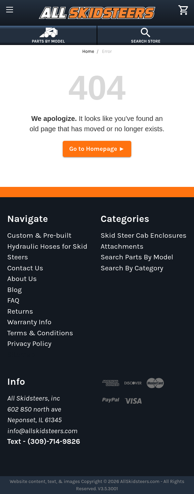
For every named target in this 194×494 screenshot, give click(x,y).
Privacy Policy (29, 343)
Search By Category (132, 268)
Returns (20, 311)
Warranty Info (29, 322)
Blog (14, 289)
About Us (22, 278)
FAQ (13, 300)
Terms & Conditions (40, 333)
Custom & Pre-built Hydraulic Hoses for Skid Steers (47, 246)
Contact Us (25, 268)
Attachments (122, 246)
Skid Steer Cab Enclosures (144, 235)
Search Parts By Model (137, 257)
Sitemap (21, 354)
